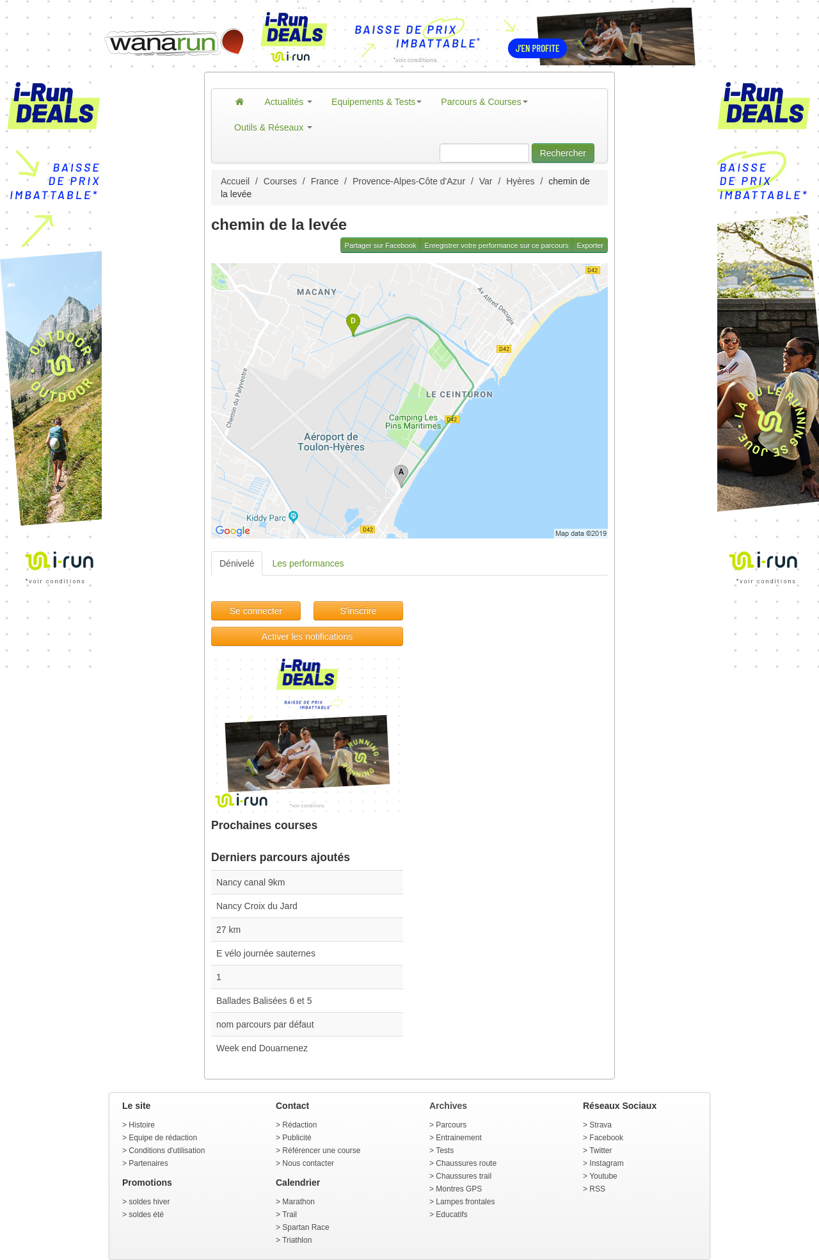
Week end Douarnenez (262, 1048)
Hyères (520, 181)
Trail (289, 1214)
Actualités (289, 102)
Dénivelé (236, 563)
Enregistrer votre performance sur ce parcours (496, 245)
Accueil (235, 181)
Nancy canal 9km (250, 882)
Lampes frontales (465, 1201)
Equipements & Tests (376, 102)
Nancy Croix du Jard (257, 906)
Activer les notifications (307, 636)
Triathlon (297, 1240)
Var (486, 181)
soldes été (146, 1214)
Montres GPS (459, 1188)
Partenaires (148, 1163)
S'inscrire (358, 611)
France (325, 181)
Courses (280, 181)
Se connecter (256, 611)
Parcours (451, 1124)
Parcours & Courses (484, 102)
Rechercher (563, 153)
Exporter (589, 245)
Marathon (298, 1201)
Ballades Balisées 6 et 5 (264, 1001)
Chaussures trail (463, 1176)
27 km (228, 930)
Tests (445, 1150)
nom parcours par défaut (265, 1024)
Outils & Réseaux (273, 127)
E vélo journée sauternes (265, 953)
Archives (448, 1106)
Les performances (308, 563)
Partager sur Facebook (381, 245)
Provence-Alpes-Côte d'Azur (409, 181)
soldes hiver (149, 1201)
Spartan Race (305, 1227)
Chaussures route (466, 1163)
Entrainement (458, 1137)
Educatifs (451, 1214)
